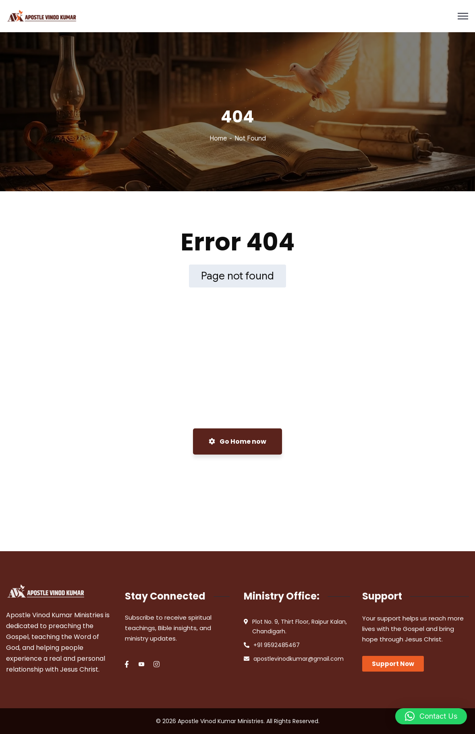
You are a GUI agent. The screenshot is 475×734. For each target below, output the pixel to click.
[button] (431, 716)
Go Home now (237, 441)
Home (218, 138)
